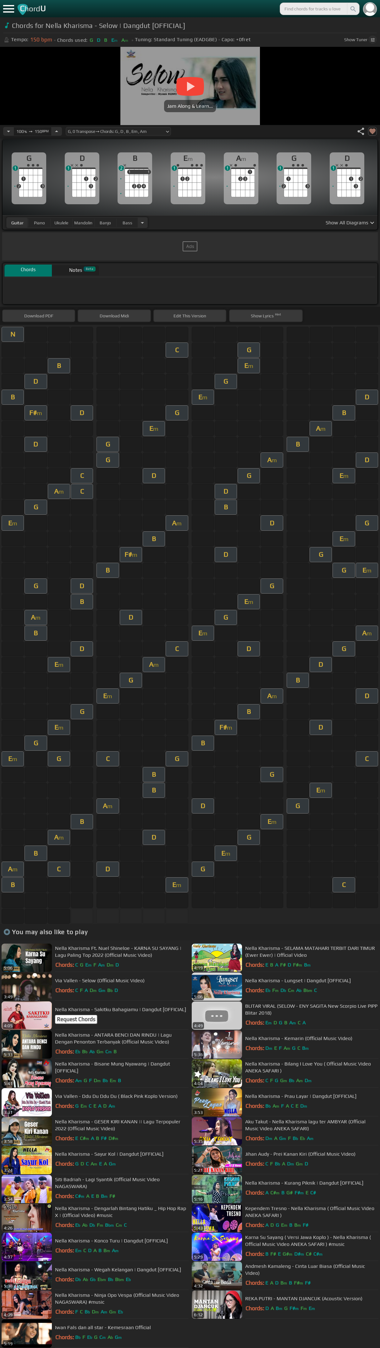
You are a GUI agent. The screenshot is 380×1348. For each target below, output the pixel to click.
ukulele (61, 222)
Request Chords (76, 1019)
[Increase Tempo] (56, 131)
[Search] (352, 9)
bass (127, 222)
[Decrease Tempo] (8, 131)
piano (39, 222)
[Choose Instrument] (142, 222)
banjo (105, 222)
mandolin (83, 222)
